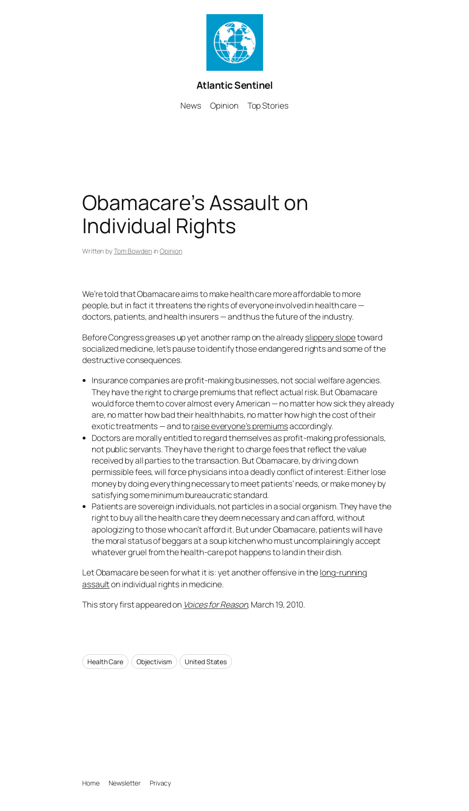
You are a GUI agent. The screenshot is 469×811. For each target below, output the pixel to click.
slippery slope (330, 337)
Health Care (105, 661)
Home (91, 782)
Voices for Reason (215, 604)
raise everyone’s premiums (239, 426)
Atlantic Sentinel (234, 85)
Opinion (171, 250)
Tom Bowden (133, 250)
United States (206, 661)
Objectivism (154, 661)
